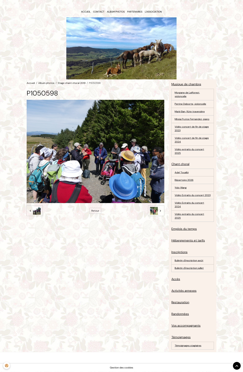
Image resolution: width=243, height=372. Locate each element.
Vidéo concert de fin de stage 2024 (192, 139)
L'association (153, 11)
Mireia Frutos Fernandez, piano (192, 119)
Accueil (86, 11)
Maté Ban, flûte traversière (190, 111)
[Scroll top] (237, 366)
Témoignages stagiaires (188, 345)
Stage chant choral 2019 (72, 83)
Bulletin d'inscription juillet (189, 268)
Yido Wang (181, 187)
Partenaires (134, 11)
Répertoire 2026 (184, 180)
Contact (98, 11)
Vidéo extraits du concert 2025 (189, 151)
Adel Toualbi (182, 172)
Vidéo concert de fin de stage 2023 (192, 128)
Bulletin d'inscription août (189, 260)
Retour (95, 210)
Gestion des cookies (121, 367)
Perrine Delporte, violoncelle (190, 104)
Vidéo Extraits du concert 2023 (193, 195)
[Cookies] (6, 365)
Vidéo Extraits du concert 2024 (189, 204)
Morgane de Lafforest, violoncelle (187, 94)
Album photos (116, 11)
